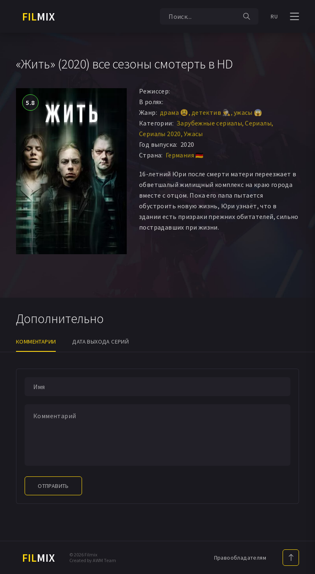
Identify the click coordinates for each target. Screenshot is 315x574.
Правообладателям (240, 557)
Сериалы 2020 (160, 134)
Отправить (53, 486)
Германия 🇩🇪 (185, 155)
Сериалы (258, 123)
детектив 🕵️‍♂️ (211, 112)
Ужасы (193, 134)
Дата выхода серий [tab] (100, 341)
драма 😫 (174, 112)
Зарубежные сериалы (209, 123)
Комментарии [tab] (36, 341)
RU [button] (274, 16)
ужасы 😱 (248, 112)
